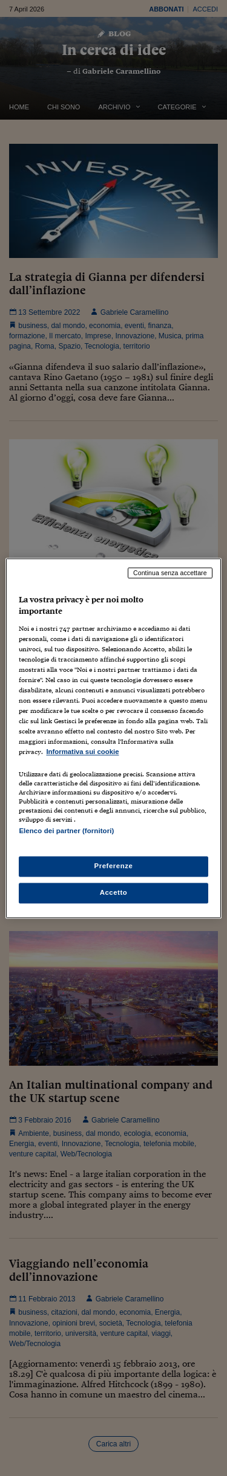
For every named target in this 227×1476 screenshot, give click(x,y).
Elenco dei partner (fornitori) (66, 830)
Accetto (114, 892)
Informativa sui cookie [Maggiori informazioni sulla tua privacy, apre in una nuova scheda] (82, 752)
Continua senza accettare (170, 572)
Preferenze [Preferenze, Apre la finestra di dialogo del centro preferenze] (113, 865)
